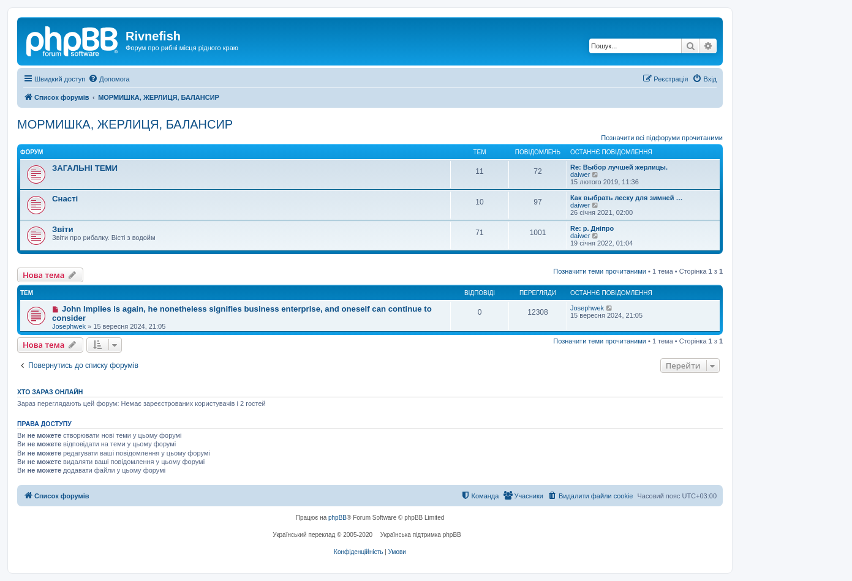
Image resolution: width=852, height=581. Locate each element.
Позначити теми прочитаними (599, 271)
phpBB (337, 517)
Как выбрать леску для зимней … (626, 197)
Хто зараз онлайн (50, 391)
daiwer (580, 174)
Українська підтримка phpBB (420, 534)
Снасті (65, 198)
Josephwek (69, 326)
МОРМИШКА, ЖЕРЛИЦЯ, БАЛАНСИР (125, 124)
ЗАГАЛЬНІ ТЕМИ (85, 168)
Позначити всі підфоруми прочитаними (662, 137)
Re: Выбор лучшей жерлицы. (619, 167)
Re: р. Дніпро (592, 228)
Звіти (63, 229)
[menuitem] (108, 79)
